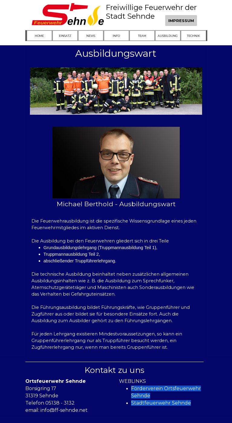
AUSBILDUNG (168, 35)
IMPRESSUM (181, 20)
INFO (116, 35)
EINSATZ (65, 35)
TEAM (142, 35)
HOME (39, 35)
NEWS (90, 35)
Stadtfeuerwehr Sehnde (161, 403)
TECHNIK (193, 35)
